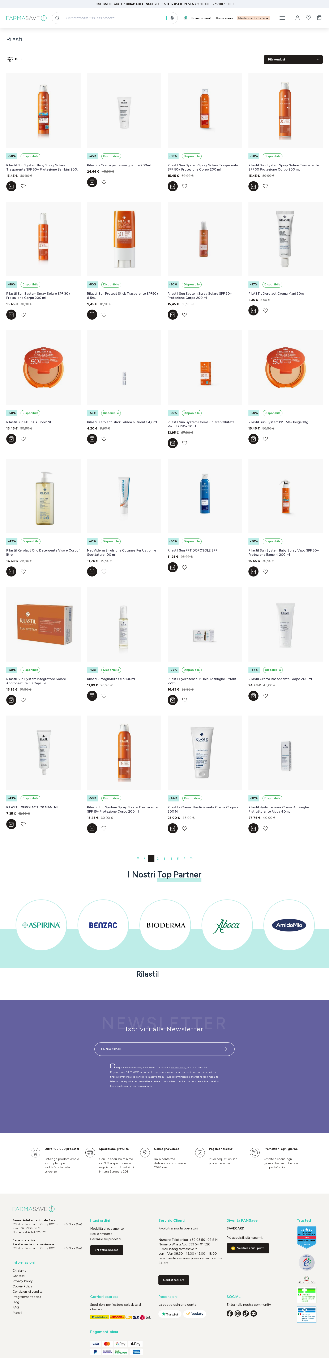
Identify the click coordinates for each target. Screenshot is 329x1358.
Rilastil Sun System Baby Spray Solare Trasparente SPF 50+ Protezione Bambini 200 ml (41, 167)
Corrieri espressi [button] (104, 1297)
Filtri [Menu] (14, 59)
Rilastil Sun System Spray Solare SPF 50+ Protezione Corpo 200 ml (200, 296)
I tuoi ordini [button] (100, 1220)
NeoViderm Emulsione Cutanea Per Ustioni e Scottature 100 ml (121, 552)
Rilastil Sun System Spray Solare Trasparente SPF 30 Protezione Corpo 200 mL (283, 167)
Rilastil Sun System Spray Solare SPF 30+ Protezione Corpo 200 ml (38, 296)
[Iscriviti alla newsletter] (226, 1049)
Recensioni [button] (168, 1297)
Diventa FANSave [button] (242, 1220)
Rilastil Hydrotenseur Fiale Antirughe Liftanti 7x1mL (202, 681)
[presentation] (152, 1103)
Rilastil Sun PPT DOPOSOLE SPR (193, 550)
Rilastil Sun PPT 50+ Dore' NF (29, 422)
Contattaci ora (173, 1280)
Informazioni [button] (24, 1262)
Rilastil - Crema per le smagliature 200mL (119, 165)
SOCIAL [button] (234, 1297)
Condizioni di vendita (28, 1292)
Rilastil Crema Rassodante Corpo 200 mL (280, 679)
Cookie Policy (22, 1286)
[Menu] (282, 18)
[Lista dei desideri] (308, 18)
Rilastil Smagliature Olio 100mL (111, 679)
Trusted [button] (304, 1220)
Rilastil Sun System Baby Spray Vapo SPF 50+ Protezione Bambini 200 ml (283, 552)
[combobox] (114, 18)
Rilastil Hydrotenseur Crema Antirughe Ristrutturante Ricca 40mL (278, 809)
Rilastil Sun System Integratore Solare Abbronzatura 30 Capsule (36, 681)
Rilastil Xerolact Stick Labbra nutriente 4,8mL (122, 422)
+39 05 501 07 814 (203, 1240)
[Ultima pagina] (191, 858)
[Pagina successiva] (184, 858)
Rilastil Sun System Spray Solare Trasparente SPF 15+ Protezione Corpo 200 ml (122, 809)
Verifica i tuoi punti (251, 1248)
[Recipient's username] (156, 1049)
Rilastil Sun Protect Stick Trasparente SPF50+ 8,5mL (123, 296)
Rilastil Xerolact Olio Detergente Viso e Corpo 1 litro (43, 552)
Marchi (17, 1313)
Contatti (19, 1276)
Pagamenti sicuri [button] (104, 1332)
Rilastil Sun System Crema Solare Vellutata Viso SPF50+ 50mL (201, 424)
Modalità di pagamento (107, 1229)
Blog (16, 1302)
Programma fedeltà (27, 1297)
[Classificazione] (293, 59)
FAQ (16, 1307)
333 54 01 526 (199, 1244)
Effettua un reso (107, 1250)
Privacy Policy (179, 1067)
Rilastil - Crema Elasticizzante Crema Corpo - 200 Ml (203, 809)
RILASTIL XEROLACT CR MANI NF (32, 807)
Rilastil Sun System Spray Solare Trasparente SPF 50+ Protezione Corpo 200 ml (203, 167)
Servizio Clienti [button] (171, 1220)
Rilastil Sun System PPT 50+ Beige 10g (278, 422)
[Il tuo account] (297, 18)
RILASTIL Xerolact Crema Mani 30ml (276, 294)
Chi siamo (19, 1271)
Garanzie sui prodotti (105, 1239)
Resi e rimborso (101, 1234)
